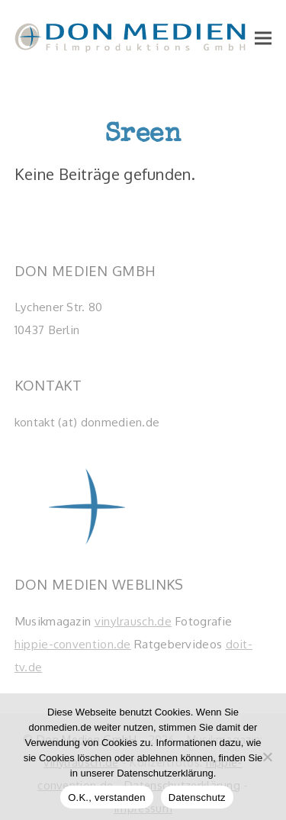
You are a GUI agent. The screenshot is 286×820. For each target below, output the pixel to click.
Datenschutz (197, 797)
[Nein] (267, 756)
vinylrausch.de (133, 621)
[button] (263, 37)
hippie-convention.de (72, 643)
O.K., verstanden (107, 797)
